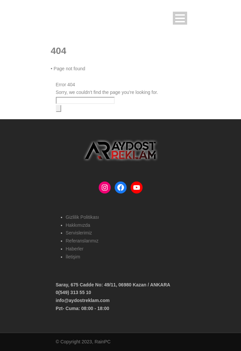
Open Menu (180, 18)
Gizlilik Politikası (82, 217)
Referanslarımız (82, 240)
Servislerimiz (79, 232)
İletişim (73, 256)
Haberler (75, 248)
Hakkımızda (78, 225)
